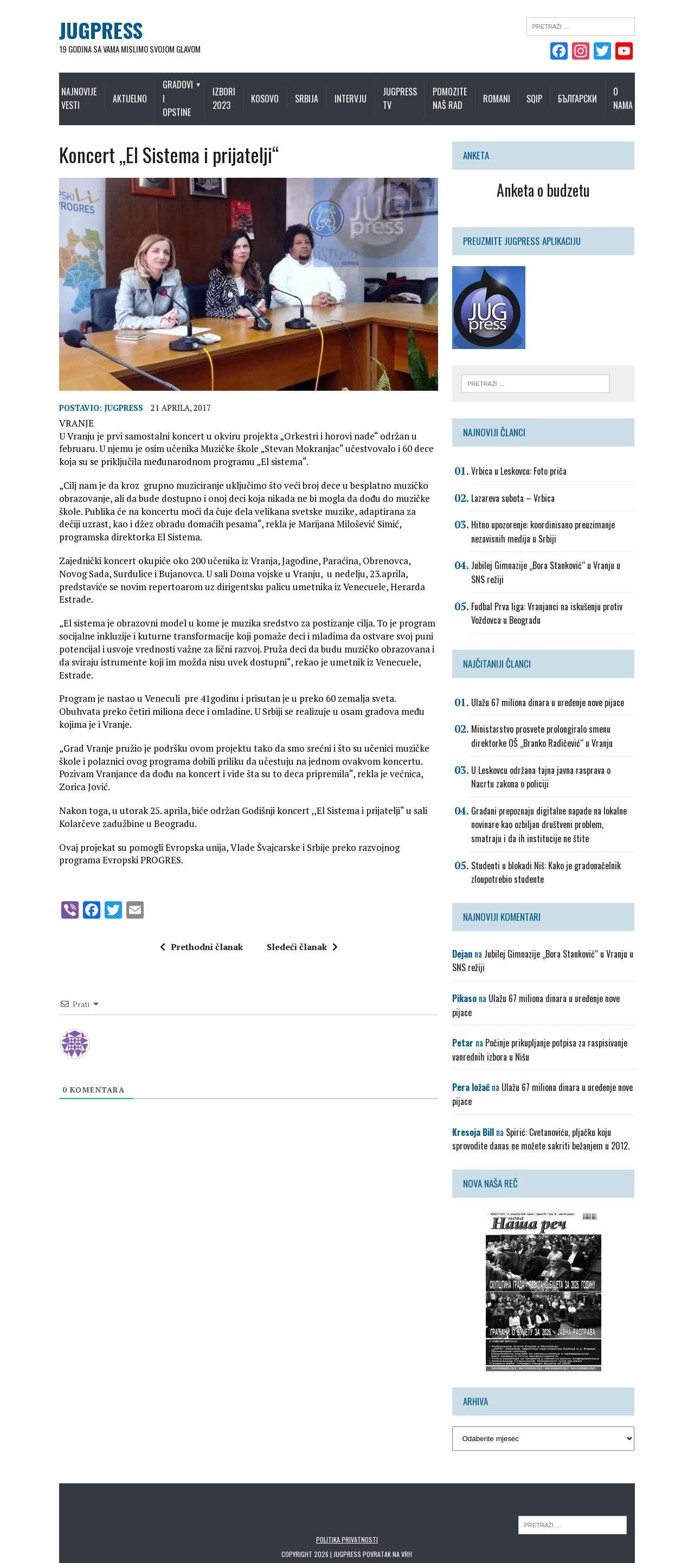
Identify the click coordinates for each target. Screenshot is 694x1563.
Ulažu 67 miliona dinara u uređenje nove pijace (559, 690)
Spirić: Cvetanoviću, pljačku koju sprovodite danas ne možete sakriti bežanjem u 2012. (562, 1099)
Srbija (316, 91)
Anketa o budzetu (565, 176)
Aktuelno (111, 91)
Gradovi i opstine (161, 91)
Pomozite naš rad (467, 91)
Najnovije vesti (52, 91)
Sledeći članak (290, 894)
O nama (649, 91)
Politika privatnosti (347, 1499)
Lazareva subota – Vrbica (525, 486)
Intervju (360, 91)
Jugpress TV (409, 91)
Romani (522, 91)
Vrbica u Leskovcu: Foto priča (531, 459)
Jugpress (91, 419)
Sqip (560, 91)
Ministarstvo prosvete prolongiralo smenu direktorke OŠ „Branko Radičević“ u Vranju (571, 724)
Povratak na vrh (388, 1514)
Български (604, 91)
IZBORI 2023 (224, 91)
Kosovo (274, 91)
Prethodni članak (190, 894)
